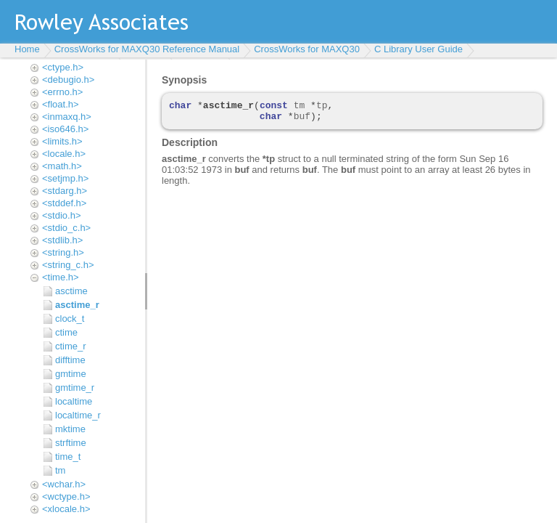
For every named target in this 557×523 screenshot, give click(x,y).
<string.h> (63, 252)
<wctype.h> (66, 496)
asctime (71, 290)
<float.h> (60, 104)
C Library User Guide (418, 49)
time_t (68, 456)
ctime (66, 332)
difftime (70, 359)
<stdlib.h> (62, 240)
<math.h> (62, 166)
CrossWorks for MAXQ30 (307, 49)
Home (27, 49)
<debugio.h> (68, 79)
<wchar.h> (64, 484)
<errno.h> (62, 91)
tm (60, 470)
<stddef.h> (64, 203)
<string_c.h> (68, 264)
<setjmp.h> (65, 178)
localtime (73, 401)
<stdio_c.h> (66, 227)
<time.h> (60, 277)
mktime (70, 428)
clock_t (69, 318)
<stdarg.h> (64, 190)
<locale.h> (64, 153)
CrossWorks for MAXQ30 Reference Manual (147, 49)
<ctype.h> (62, 67)
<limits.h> (62, 141)
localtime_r (78, 415)
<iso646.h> (65, 128)
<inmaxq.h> (66, 116)
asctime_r (77, 304)
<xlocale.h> (66, 508)
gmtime (70, 373)
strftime (70, 442)
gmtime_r (74, 387)
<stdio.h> (61, 215)
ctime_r (70, 346)
